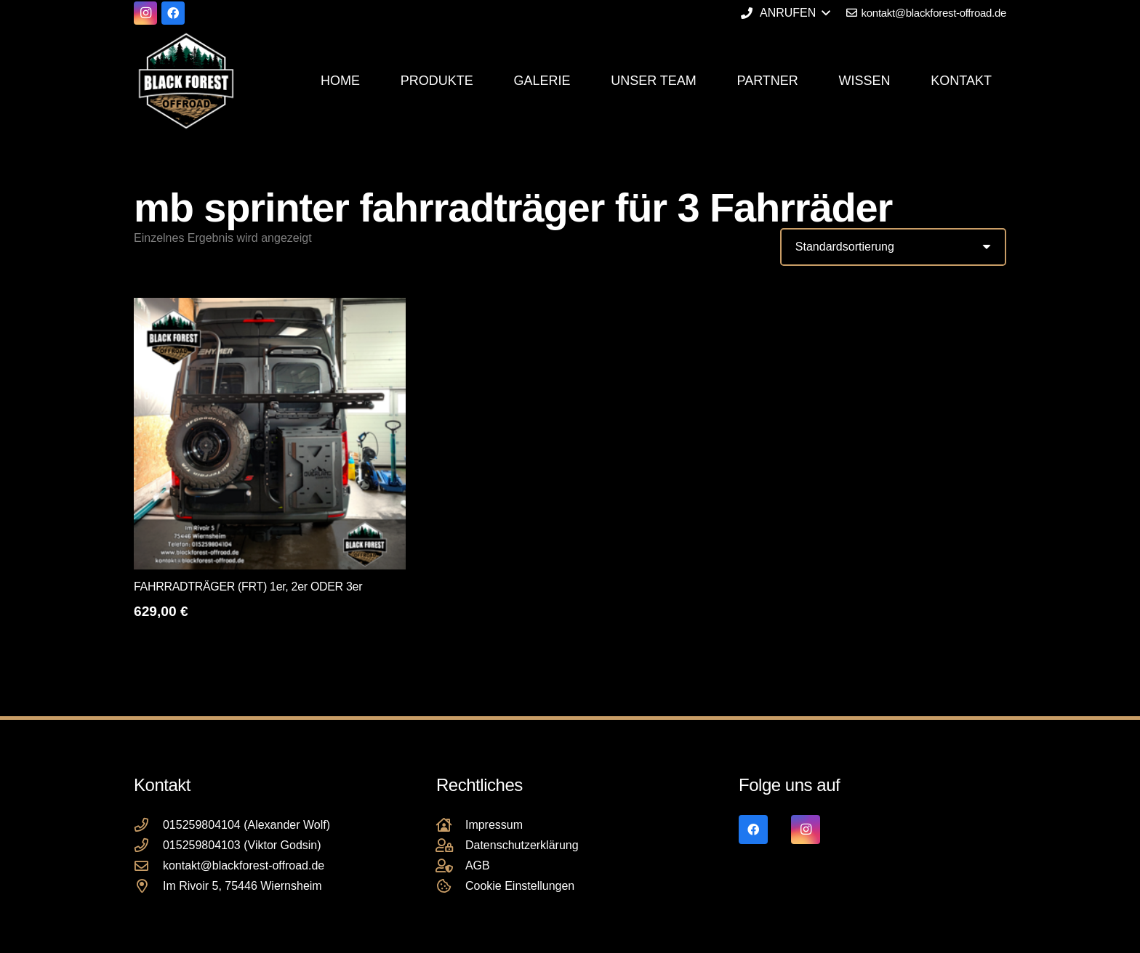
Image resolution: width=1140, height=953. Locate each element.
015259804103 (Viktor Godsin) (242, 845)
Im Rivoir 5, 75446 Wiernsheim (242, 886)
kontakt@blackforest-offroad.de (243, 865)
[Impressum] (450, 825)
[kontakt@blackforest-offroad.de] (148, 865)
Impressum (494, 825)
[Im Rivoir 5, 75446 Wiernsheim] (148, 886)
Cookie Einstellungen (519, 886)
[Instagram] (145, 13)
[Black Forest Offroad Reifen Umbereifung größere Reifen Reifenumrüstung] (186, 80)
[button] (785, 13)
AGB (477, 865)
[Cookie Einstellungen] (450, 886)
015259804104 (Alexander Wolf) (246, 825)
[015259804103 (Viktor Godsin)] (148, 845)
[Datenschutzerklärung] (450, 845)
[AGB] (450, 865)
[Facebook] (173, 13)
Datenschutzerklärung (522, 845)
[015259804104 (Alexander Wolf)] (148, 825)
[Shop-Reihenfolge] (893, 247)
